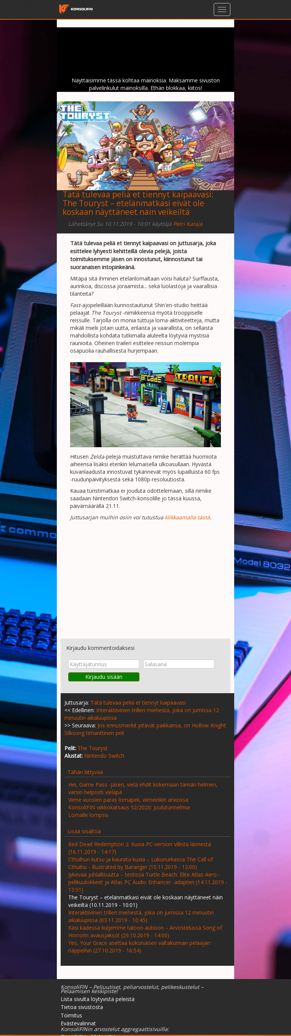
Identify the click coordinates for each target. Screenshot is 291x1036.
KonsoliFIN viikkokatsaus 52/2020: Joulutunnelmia (129, 807)
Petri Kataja (187, 223)
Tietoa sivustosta (82, 1007)
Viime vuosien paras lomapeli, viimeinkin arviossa (128, 799)
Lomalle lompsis (88, 814)
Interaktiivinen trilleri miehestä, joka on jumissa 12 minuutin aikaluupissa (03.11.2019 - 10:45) (141, 916)
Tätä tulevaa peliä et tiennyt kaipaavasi (137, 194)
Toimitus (71, 1015)
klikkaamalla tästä (187, 517)
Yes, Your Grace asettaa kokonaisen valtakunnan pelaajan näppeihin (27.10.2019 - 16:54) (139, 946)
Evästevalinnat (78, 1023)
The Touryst (93, 748)
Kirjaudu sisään (103, 676)
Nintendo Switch (104, 755)
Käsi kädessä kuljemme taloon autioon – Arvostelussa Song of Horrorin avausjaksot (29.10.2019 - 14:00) (145, 931)
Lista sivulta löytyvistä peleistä (98, 999)
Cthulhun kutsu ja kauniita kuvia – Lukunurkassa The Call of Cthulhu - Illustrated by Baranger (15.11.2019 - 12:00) (140, 863)
